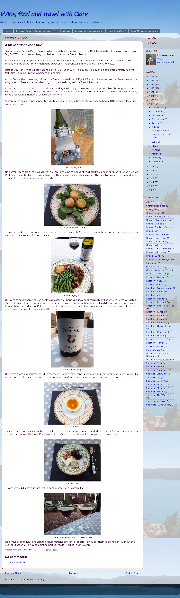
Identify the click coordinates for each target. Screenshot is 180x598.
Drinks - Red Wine (155, 234)
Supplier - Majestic (155, 384)
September (158, 119)
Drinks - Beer (153, 213)
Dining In (151, 209)
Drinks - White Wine (156, 252)
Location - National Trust (159, 326)
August (156, 123)
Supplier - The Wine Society (160, 395)
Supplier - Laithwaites (157, 374)
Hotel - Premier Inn (156, 273)
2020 (152, 100)
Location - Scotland (156, 339)
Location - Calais (154, 284)
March (155, 154)
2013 (152, 186)
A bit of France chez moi (161, 135)
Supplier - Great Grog (157, 370)
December (158, 107)
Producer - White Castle (158, 359)
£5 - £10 (150, 202)
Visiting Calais (63, 31)
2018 (152, 166)
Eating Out (151, 263)
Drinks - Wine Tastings (157, 259)
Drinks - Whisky (154, 245)
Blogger (109, 591)
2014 (152, 182)
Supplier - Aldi (153, 363)
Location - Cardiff (155, 291)
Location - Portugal (156, 332)
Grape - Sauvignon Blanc (159, 270)
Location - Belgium (156, 277)
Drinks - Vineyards (155, 241)
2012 (151, 190)
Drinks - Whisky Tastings (158, 248)
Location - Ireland (155, 319)
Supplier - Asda (154, 366)
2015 (151, 178)
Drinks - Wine (153, 256)
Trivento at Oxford (117, 31)
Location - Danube (156, 299)
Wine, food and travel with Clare (43, 14)
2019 (152, 104)
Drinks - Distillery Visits (157, 227)
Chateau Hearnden (156, 206)
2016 (152, 174)
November (158, 111)
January (156, 161)
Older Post (132, 573)
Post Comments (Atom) (31, 579)
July (154, 127)
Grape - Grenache (155, 266)
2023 (152, 88)
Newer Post (13, 573)
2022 (152, 92)
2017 (152, 170)
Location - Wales (154, 346)
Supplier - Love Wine (157, 381)
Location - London (155, 322)
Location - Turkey (155, 343)
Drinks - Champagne (157, 220)
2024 (152, 84)
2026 (152, 76)
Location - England (156, 302)
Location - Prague (155, 335)
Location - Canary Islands (159, 288)
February (157, 157)
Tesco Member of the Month (144, 31)
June (154, 142)
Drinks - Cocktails (155, 224)
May (154, 146)
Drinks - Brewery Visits (157, 216)
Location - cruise (154, 295)
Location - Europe (155, 312)
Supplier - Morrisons (156, 388)
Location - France (155, 315)
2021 (151, 96)
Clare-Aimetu (167, 55)
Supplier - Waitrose (156, 401)
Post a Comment (17, 562)
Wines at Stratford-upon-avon (89, 31)
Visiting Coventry (160, 130)
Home (8, 31)
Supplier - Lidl (153, 377)
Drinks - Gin (152, 231)
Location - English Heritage (160, 306)
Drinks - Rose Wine (156, 238)
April (154, 150)
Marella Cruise (153, 350)
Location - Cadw (154, 281)
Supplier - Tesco (154, 391)
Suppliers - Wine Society (158, 405)
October (156, 115)
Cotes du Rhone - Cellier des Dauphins (33, 31)
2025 (152, 80)
